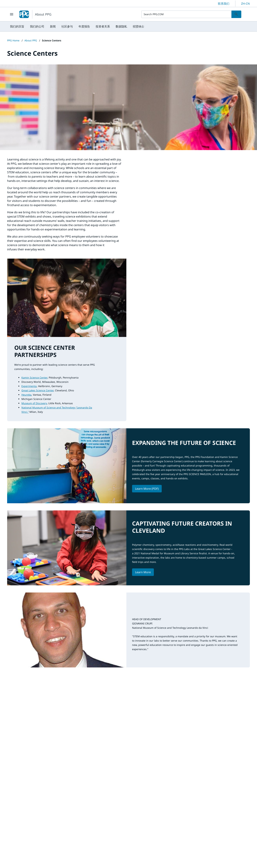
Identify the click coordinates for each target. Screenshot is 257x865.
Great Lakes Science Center (37, 390)
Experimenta (29, 386)
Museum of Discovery (34, 403)
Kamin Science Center (34, 377)
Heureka (26, 394)
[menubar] (77, 26)
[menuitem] (17, 26)
